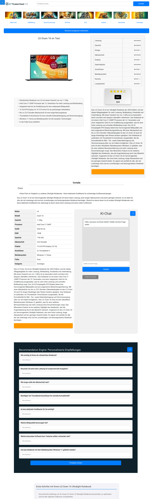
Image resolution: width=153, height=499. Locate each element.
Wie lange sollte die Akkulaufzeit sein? (35, 381)
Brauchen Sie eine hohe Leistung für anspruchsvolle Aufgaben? (44, 367)
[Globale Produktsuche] (84, 4)
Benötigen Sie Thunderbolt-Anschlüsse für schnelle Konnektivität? (45, 394)
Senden (106, 317)
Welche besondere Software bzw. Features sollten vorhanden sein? (45, 435)
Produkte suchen (75, 461)
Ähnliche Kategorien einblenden (76, 31)
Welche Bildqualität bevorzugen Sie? (34, 421)
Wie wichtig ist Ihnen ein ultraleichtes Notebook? (39, 354)
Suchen (141, 4)
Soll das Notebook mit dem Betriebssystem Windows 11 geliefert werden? (48, 448)
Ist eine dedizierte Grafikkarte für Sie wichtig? (37, 408)
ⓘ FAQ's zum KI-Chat (90, 324)
